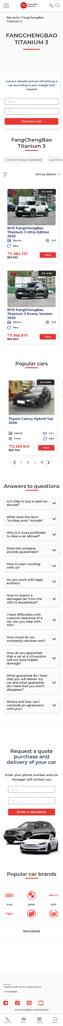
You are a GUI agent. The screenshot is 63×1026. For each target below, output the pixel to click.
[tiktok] (17, 1003)
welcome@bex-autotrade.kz (32, 1009)
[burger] (6, 6)
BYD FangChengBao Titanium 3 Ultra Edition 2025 (28, 232)
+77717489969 (10, 991)
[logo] (29, 6)
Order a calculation (31, 812)
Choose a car (31, 121)
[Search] (57, 5)
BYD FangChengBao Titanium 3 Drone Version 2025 (30, 314)
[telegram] (5, 1003)
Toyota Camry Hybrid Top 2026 (31, 421)
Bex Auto (13, 17)
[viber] (29, 1003)
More (48, 254)
